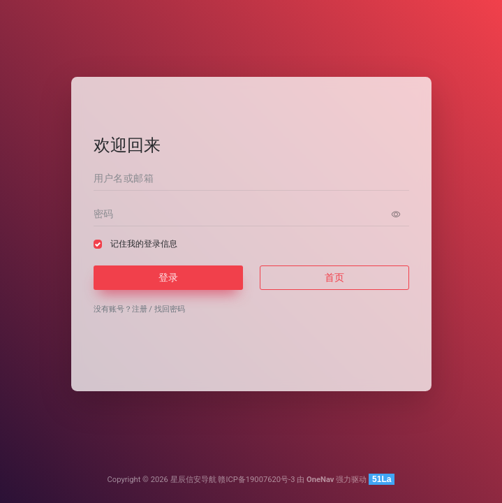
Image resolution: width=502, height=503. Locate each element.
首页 (334, 277)
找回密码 (169, 309)
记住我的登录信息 (143, 244)
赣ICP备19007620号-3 (256, 479)
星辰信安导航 (193, 479)
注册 (139, 309)
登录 (168, 277)
